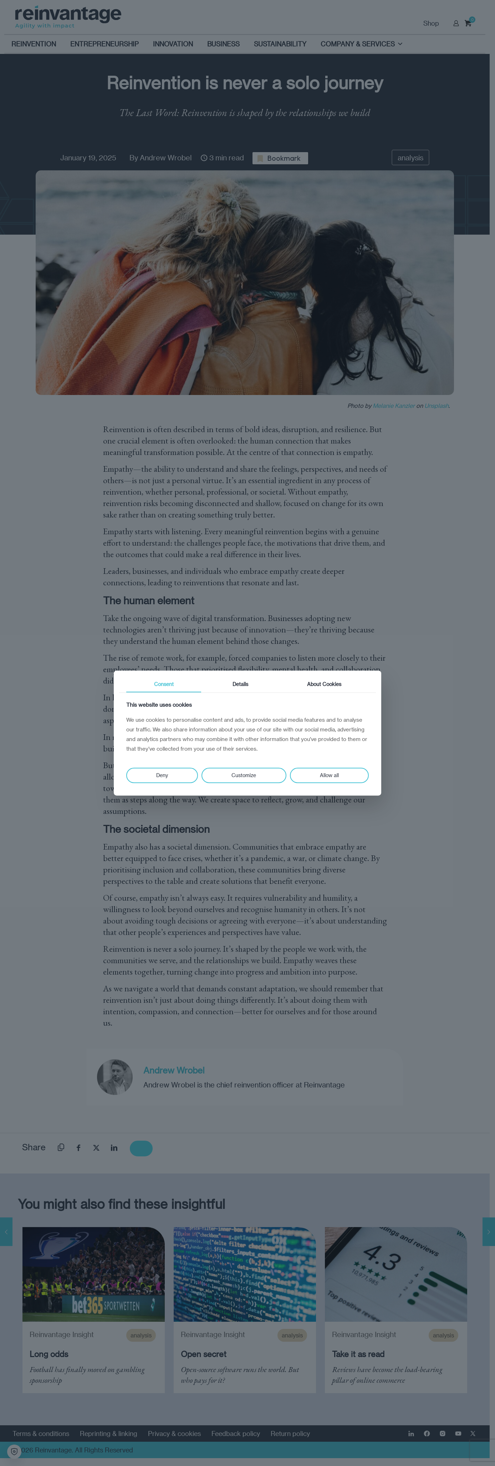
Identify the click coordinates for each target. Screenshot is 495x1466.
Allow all (329, 775)
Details (240, 684)
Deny (162, 775)
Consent (164, 684)
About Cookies (324, 684)
